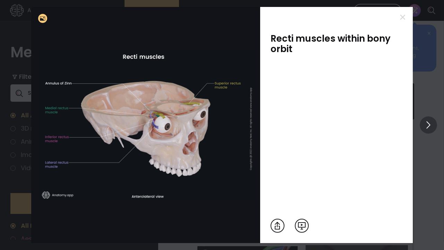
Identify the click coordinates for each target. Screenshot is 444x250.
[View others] (428, 125)
